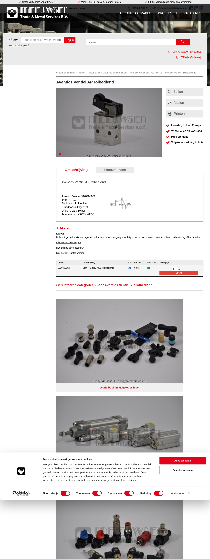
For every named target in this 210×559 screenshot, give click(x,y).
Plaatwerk (120, 399)
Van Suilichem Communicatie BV (95, 410)
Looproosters (77, 386)
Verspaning (120, 389)
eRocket (137, 410)
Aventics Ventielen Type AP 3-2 (146, 72)
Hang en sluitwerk (79, 380)
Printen (176, 113)
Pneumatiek (94, 72)
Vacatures (192, 13)
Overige (74, 399)
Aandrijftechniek (44, 376)
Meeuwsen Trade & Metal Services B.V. (68, 406)
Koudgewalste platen (125, 376)
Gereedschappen (79, 393)
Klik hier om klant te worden (70, 253)
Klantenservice (15, 386)
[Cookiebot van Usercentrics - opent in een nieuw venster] (21, 552)
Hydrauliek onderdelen (47, 383)
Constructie (120, 380)
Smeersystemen (44, 396)
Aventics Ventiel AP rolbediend (180, 72)
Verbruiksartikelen (45, 393)
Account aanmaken (135, 13)
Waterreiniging (77, 396)
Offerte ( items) (188, 57)
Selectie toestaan (183, 529)
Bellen (175, 91)
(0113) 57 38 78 (177, 382)
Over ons (96, 406)
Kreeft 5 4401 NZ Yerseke (182, 379)
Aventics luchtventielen (114, 72)
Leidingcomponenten (47, 386)
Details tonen (177, 552)
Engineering (121, 393)
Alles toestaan (182, 519)
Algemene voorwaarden (140, 406)
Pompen (74, 389)
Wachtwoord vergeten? (19, 45)
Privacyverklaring (114, 406)
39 (134, 415)
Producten (167, 13)
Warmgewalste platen (125, 396)
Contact (12, 393)
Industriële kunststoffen (48, 399)
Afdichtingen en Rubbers (82, 376)
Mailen (176, 102)
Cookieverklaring (165, 406)
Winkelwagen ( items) (184, 51)
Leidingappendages (80, 383)
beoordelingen (143, 415)
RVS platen (120, 383)
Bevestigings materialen (48, 380)
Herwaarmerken (123, 386)
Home (81, 72)
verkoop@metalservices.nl (182, 385)
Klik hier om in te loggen (68, 242)
